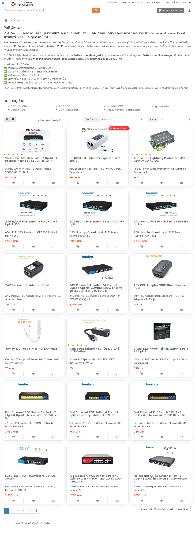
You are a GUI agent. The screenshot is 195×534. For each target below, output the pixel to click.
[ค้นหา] (96, 10)
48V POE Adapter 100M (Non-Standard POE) (160, 286)
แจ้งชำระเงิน (112, 2)
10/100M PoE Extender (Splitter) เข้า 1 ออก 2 (94, 159)
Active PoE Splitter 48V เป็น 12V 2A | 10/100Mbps (94, 350)
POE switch (17, 20)
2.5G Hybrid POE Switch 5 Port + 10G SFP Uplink (96, 223)
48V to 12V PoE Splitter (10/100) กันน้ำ (31, 349)
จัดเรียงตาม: (92, 119)
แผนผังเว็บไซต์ (173, 2)
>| (36, 510)
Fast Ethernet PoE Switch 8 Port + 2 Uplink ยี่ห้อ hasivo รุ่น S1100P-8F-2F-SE (159, 413)
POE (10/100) (19, 106)
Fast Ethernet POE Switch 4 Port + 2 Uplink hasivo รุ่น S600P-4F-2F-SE (93, 413)
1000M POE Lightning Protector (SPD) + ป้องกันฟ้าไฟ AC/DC (161, 159)
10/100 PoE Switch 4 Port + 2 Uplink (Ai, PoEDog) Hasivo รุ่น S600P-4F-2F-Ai (32, 159)
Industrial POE (115, 106)
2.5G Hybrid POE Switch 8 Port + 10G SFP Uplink (161, 223)
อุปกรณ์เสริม (162, 106)
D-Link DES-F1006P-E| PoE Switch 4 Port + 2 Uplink (161, 350)
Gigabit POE (18, 110)
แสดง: (153, 119)
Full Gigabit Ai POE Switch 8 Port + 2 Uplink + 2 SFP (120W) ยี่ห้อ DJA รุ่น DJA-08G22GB (95, 479)
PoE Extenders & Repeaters (123, 110)
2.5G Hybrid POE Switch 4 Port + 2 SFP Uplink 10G (31, 223)
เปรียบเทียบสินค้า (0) (50, 120)
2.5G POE (64, 106)
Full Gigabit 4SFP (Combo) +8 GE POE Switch (30, 477)
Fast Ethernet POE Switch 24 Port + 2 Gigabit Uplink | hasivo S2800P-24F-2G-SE (32, 415)
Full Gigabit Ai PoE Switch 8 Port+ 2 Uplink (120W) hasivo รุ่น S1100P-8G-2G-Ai (160, 479)
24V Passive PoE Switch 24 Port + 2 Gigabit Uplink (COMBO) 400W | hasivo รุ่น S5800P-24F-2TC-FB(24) (95, 288)
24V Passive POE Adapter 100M (27, 285)
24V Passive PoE (69, 110)
